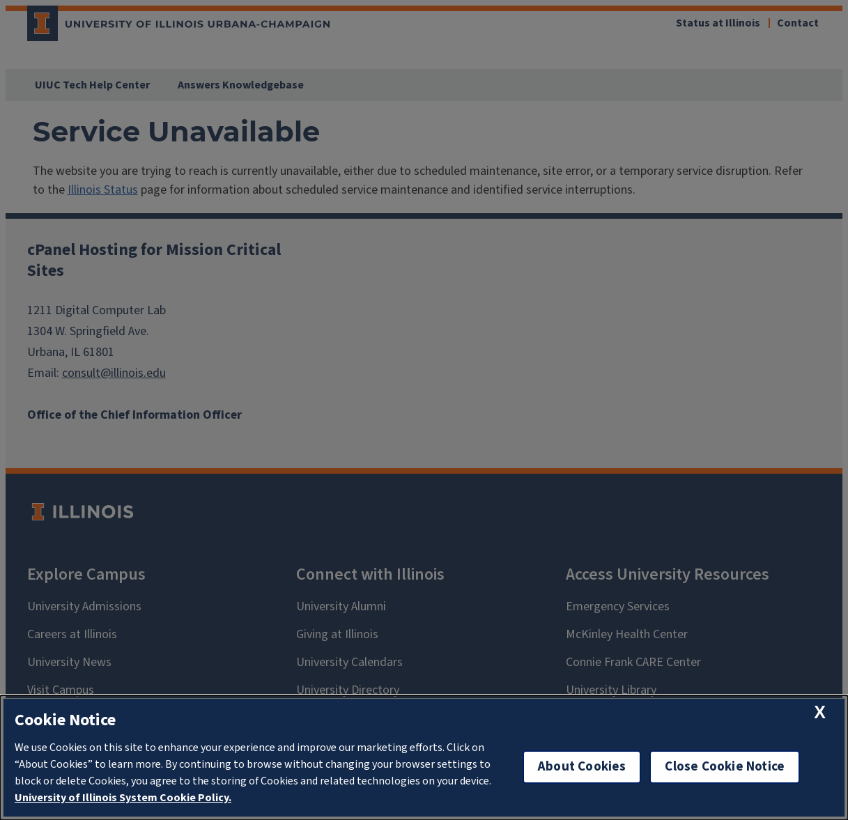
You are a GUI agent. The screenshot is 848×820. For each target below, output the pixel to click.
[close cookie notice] (820, 712)
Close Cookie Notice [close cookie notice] (725, 766)
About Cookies (582, 766)
